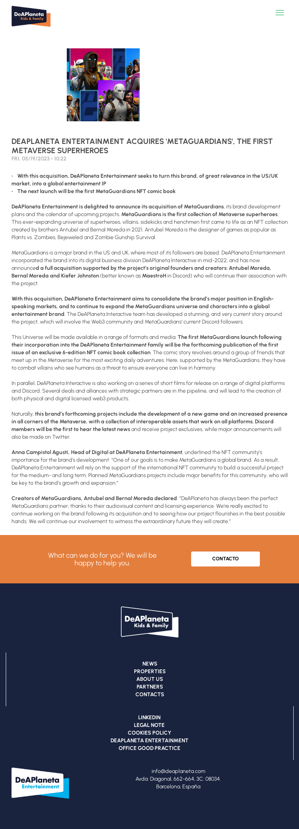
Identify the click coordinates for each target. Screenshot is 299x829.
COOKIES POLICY (149, 733)
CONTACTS (149, 694)
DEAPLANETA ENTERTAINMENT (149, 740)
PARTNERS (150, 687)
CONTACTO (225, 558)
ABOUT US (149, 679)
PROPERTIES (150, 671)
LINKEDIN (149, 717)
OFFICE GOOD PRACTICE (149, 748)
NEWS (149, 664)
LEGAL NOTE (149, 725)
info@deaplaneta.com (178, 771)
